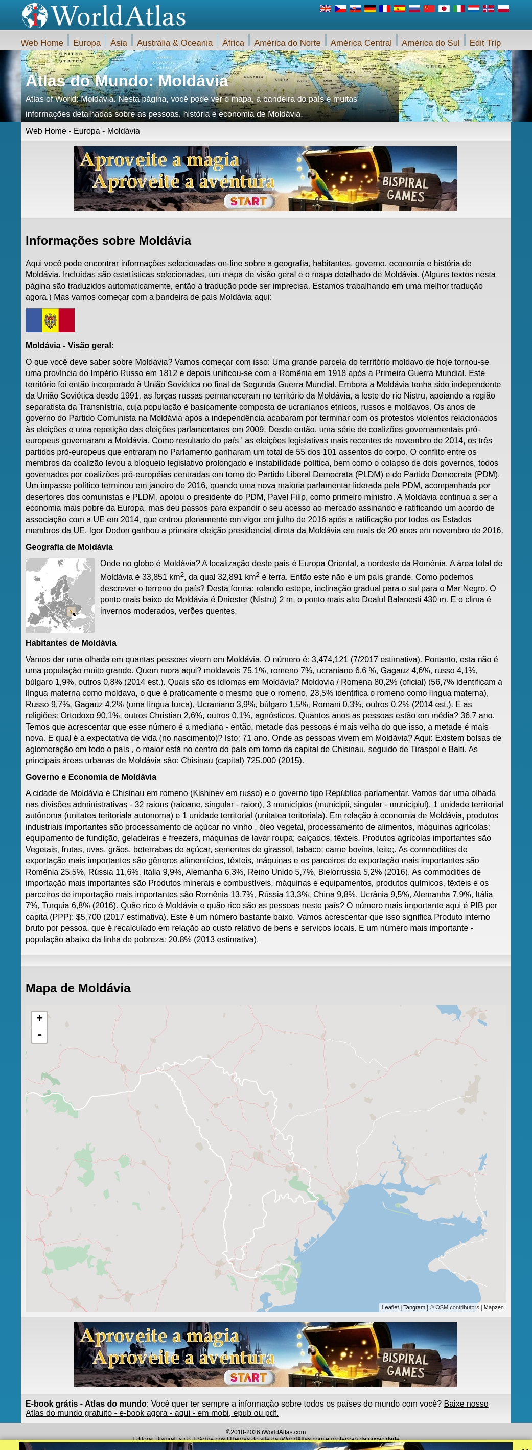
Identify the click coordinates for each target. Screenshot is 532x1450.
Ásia (118, 43)
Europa (87, 43)
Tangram (414, 1307)
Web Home (42, 43)
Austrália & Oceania (175, 43)
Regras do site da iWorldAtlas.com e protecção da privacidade (314, 1439)
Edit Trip (485, 43)
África (233, 43)
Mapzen (494, 1307)
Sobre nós (211, 1439)
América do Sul (431, 43)
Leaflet (390, 1307)
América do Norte (287, 43)
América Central (361, 43)
